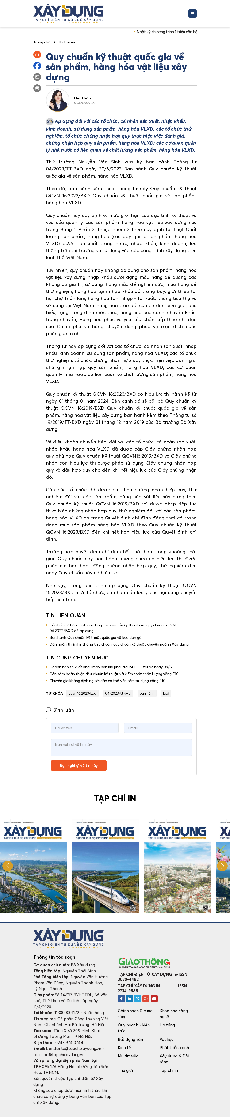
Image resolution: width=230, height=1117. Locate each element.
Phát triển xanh (174, 1047)
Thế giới (125, 1070)
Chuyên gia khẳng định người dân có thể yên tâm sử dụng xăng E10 (107, 680)
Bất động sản (130, 1039)
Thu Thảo (82, 98)
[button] (222, 866)
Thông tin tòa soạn (54, 957)
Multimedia (128, 1055)
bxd (166, 693)
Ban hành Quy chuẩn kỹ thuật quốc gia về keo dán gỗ (96, 637)
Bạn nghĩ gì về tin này (79, 765)
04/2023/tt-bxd (118, 693)
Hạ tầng (167, 1024)
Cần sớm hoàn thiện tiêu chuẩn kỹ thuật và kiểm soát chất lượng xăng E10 (114, 673)
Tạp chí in (169, 1070)
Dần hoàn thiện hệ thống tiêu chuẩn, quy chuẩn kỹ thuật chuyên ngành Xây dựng (120, 644)
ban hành (147, 693)
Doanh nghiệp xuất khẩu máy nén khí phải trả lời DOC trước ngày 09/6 (111, 667)
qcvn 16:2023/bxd (82, 693)
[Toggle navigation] (192, 13)
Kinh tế (124, 1047)
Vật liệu (167, 1039)
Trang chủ (41, 42)
